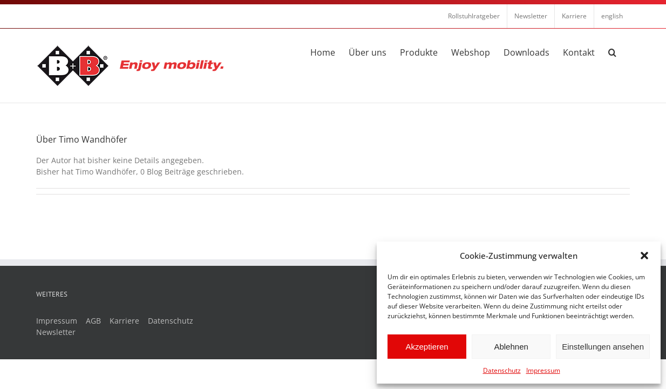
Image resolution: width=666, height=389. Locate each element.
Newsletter (56, 332)
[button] (644, 255)
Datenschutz (502, 370)
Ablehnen (511, 346)
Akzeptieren (426, 346)
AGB (93, 321)
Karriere (124, 321)
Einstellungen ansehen (603, 346)
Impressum (543, 370)
